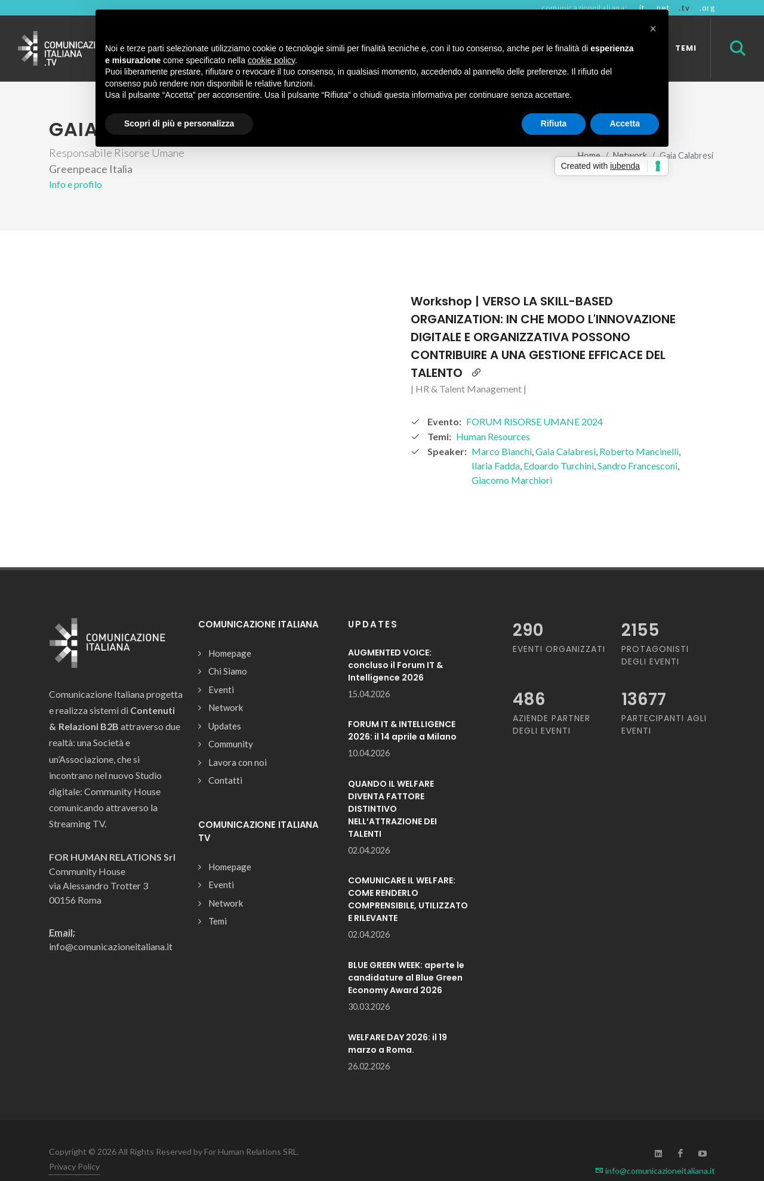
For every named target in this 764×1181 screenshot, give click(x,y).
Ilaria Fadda (496, 444)
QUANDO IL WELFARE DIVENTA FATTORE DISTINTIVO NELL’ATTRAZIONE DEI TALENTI (392, 788)
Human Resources (493, 415)
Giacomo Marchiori (512, 459)
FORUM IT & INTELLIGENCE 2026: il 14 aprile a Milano (402, 709)
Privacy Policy (74, 1145)
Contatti (225, 759)
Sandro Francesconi (637, 444)
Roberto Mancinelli (639, 430)
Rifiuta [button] (554, 123)
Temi (217, 900)
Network (225, 686)
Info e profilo (75, 163)
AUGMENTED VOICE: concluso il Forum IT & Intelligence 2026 (395, 644)
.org (707, 8)
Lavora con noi (237, 741)
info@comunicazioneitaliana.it (655, 1150)
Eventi (221, 668)
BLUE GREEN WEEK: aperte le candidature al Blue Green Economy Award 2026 (406, 956)
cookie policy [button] (271, 60)
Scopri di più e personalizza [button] (179, 123)
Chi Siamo (227, 650)
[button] (653, 28)
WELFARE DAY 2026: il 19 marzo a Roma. (397, 1022)
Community (230, 723)
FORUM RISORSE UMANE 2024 (534, 400)
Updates (224, 705)
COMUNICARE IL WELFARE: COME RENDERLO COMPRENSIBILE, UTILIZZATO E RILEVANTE (408, 878)
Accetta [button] (624, 123)
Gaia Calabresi (565, 430)
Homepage (229, 632)
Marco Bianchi (502, 430)
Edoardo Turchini (558, 444)
